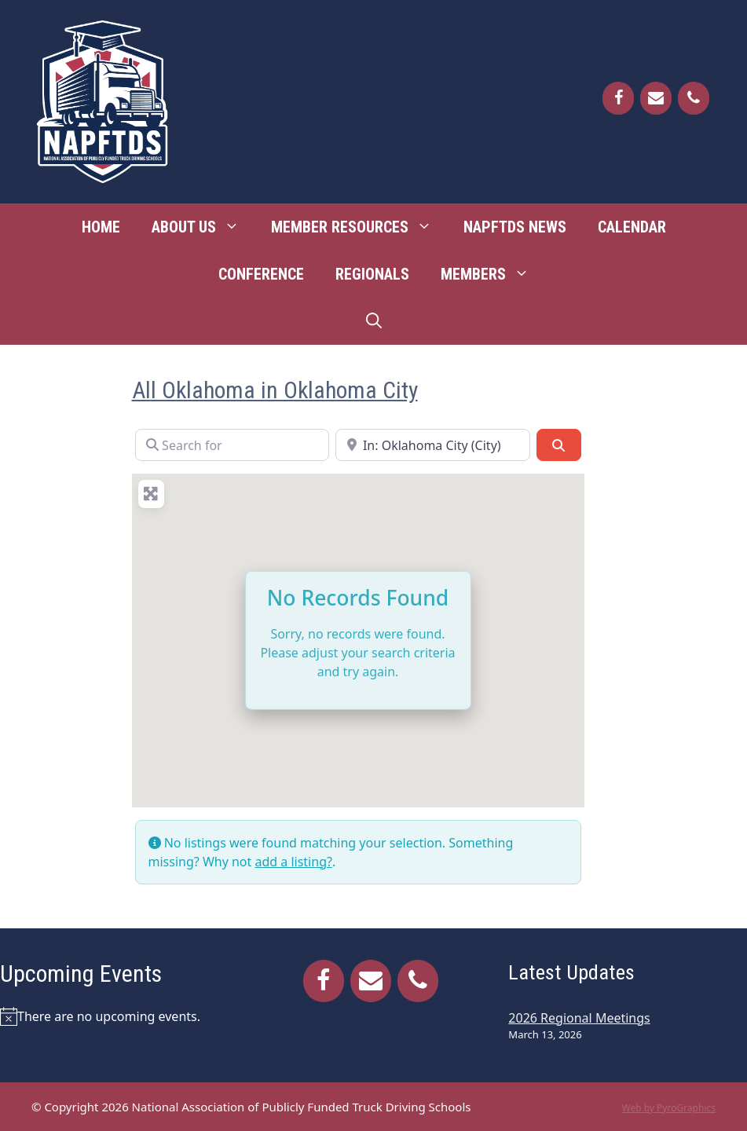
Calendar (632, 227)
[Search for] (232, 444)
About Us (203, 227)
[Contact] (656, 98)
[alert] (119, 1016)
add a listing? (292, 861)
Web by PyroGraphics (668, 1108)
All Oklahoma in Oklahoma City (275, 390)
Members (493, 274)
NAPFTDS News (514, 227)
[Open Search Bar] (373, 321)
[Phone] (693, 98)
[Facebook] (618, 98)
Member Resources (359, 227)
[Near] (432, 444)
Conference (261, 274)
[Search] (558, 444)
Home (101, 227)
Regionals (372, 274)
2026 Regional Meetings (579, 1018)
